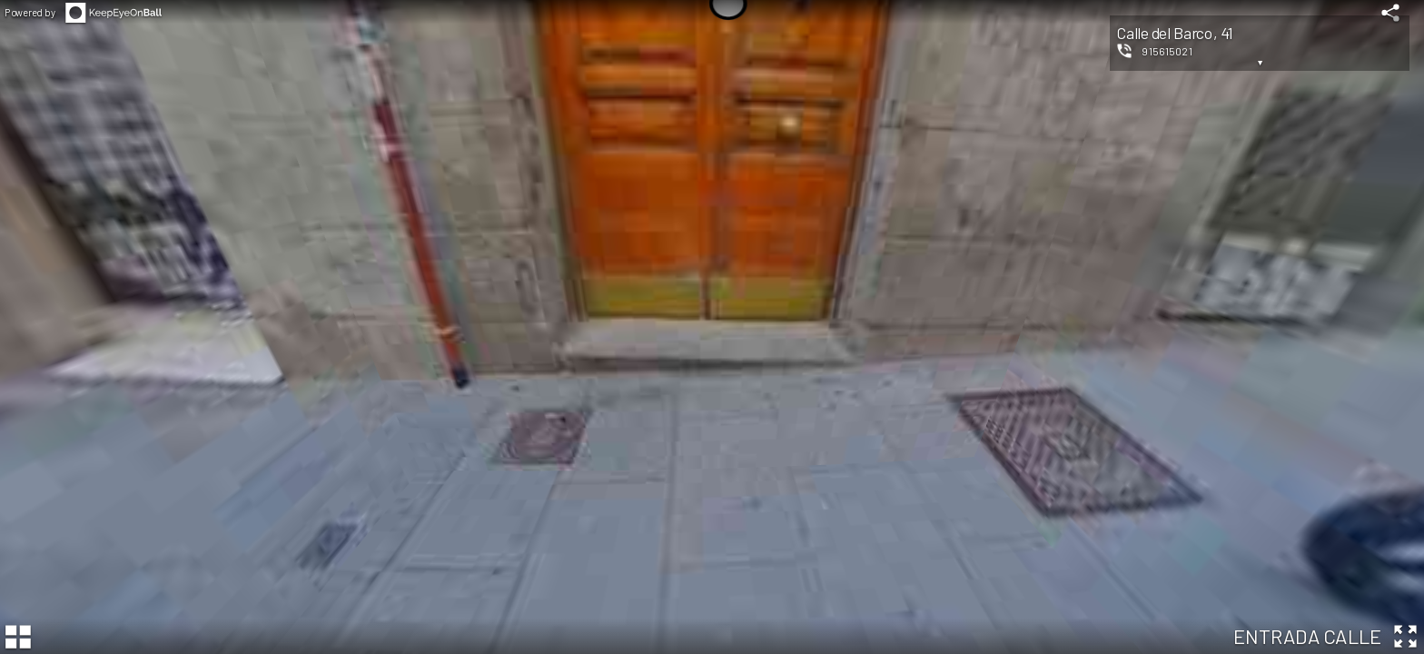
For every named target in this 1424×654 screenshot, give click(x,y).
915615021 (1167, 51)
